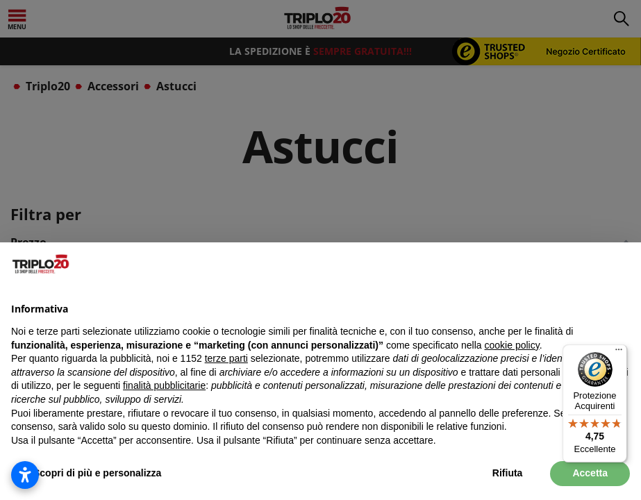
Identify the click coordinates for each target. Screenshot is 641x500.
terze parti (226, 358)
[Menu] (618, 352)
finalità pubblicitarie (164, 385)
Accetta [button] (590, 472)
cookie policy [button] (512, 345)
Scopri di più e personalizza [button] (97, 472)
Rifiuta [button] (507, 472)
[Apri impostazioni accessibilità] (25, 475)
